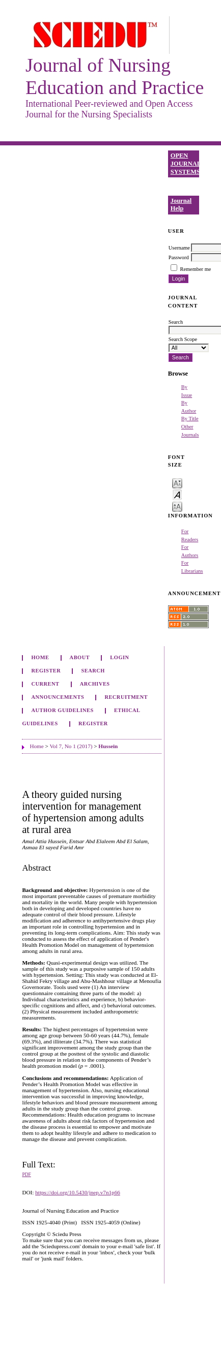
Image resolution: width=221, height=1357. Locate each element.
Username (179, 248)
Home (40, 657)
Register (46, 670)
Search (93, 670)
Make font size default (177, 494)
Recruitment (126, 697)
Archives (95, 684)
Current (45, 684)
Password (179, 257)
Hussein (108, 746)
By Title (190, 418)
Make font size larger (177, 506)
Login (119, 657)
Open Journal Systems (185, 163)
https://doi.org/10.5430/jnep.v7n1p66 (77, 1192)
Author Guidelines (62, 710)
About (80, 657)
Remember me (195, 269)
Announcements (57, 697)
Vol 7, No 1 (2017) (70, 746)
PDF (26, 1174)
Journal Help (181, 204)
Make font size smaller (177, 482)
